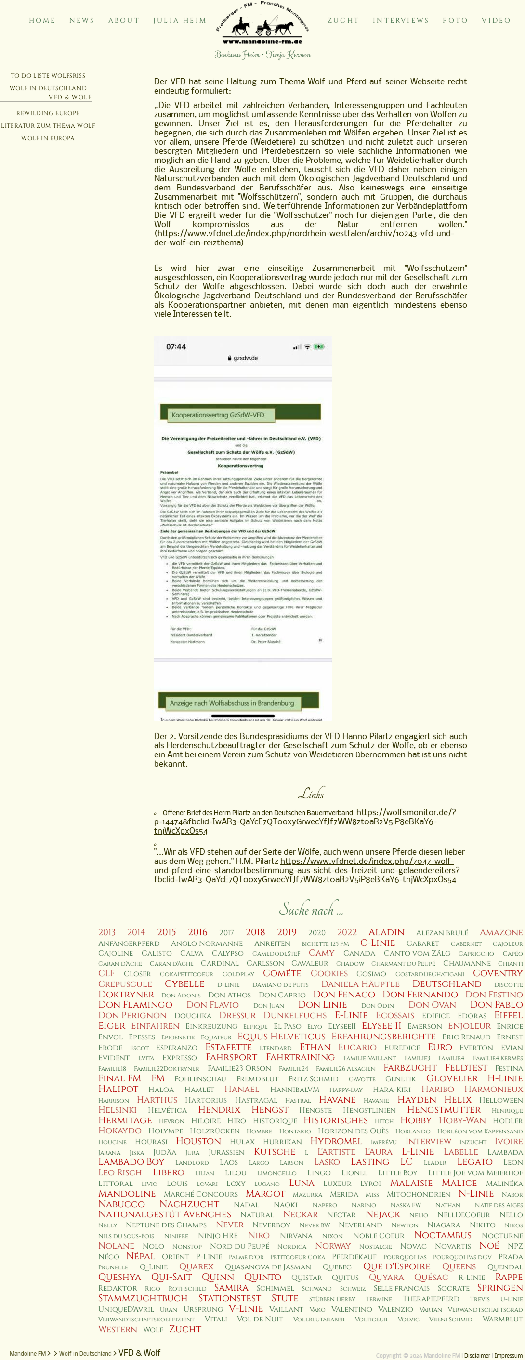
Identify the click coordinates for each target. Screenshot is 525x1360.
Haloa (161, 1090)
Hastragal (256, 1100)
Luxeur (337, 1184)
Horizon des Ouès (353, 1131)
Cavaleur (309, 963)
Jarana (109, 1153)
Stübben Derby (332, 1299)
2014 (136, 933)
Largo (259, 1163)
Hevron (171, 1122)
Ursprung (203, 1310)
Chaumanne (467, 963)
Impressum (509, 1356)
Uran (168, 1310)
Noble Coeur (379, 1236)
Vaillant (286, 1310)
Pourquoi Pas (405, 1257)
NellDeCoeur (463, 1215)
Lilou (236, 1173)
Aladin (386, 932)
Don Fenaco (344, 994)
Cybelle (185, 984)
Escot (139, 1048)
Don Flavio (212, 1005)
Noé (489, 1245)
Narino (364, 1205)
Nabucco (121, 1204)
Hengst (270, 1110)
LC (406, 1162)
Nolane (116, 1246)
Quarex (196, 1267)
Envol (110, 1037)
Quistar (306, 1278)
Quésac (431, 1277)
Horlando (413, 1132)
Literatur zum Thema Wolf (48, 126)
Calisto (157, 953)
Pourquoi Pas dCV (462, 1257)
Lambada (505, 1152)
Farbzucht (410, 1068)
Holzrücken (215, 1131)
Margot (265, 1193)
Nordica (291, 1247)
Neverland (360, 1225)
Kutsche (275, 1151)
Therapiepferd (431, 1299)
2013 (107, 933)
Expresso (179, 1058)
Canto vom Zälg (417, 953)
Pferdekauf (354, 1257)
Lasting (370, 1162)
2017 (226, 933)
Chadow (350, 964)
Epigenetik (178, 1038)
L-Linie (418, 1151)
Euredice (402, 1048)
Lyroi (370, 1184)
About (124, 20)
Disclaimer (477, 1356)
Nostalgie (375, 1247)
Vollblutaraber (319, 1320)
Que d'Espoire (397, 1266)
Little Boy (398, 1173)
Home (42, 20)
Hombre (259, 1132)
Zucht (344, 20)
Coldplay (238, 974)
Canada (359, 953)
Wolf (153, 1330)
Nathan (447, 1205)
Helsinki (117, 1110)
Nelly (107, 1226)
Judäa (164, 1152)
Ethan (315, 1047)
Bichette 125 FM (325, 944)
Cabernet (466, 944)
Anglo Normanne (207, 944)
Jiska (137, 1153)
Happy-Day (346, 1090)
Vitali (216, 1319)
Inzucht (472, 1142)
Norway (333, 1246)
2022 (347, 933)
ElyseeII (342, 1027)
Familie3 (417, 1058)
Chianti (510, 964)
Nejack (383, 1214)
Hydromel (336, 1141)
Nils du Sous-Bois (126, 1236)
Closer (137, 974)
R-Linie (472, 1278)
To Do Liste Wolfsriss (48, 76)
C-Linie (377, 943)
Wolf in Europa (48, 138)
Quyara (386, 1277)
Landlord (192, 1163)
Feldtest (466, 1068)
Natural (257, 1215)
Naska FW (406, 1205)
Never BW (315, 1226)
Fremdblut (257, 1079)
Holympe (165, 1131)
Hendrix (219, 1110)
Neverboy (271, 1225)
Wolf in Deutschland (48, 88)
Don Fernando (420, 994)
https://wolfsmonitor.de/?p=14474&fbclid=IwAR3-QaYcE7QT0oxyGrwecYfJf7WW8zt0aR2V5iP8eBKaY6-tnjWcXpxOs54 (305, 822)
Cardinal (220, 963)
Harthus (157, 1100)
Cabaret (423, 944)
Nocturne (502, 1236)
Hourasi (151, 1142)
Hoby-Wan (462, 1121)
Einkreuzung (211, 1027)
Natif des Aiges (499, 1205)
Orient (175, 1257)
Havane (337, 1099)
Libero (168, 1172)
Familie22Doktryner (166, 1069)
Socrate (454, 1288)
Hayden (416, 1099)
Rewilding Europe (48, 113)
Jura (192, 1153)
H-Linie (505, 1078)
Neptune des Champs (166, 1225)
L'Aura (379, 1152)
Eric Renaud (466, 1037)
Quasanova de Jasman (268, 1267)
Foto (456, 20)
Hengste (315, 1110)
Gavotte (362, 1080)
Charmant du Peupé (403, 964)
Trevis (480, 1299)
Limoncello (277, 1174)
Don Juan (268, 1006)
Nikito (483, 1225)
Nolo (153, 1246)
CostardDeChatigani (429, 974)
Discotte (508, 985)
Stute (285, 1298)
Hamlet (199, 1090)
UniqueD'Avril (126, 1310)
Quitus (345, 1278)
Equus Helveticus (281, 1036)
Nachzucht (189, 1204)
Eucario (357, 1047)
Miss (372, 1195)
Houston (198, 1141)
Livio (150, 1184)
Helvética (167, 1110)
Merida (344, 1194)
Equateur (216, 1038)
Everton (476, 1048)
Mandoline (127, 1193)
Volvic (409, 1320)
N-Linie (476, 1193)
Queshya (119, 1277)
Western (117, 1329)
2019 (287, 932)
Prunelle (113, 1268)
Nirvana (296, 1236)
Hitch (384, 1122)
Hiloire (206, 1121)
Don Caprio (282, 995)
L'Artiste (336, 1152)
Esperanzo (176, 1048)
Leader (435, 1163)
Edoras (472, 1016)
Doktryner (126, 994)
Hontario (295, 1132)
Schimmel (275, 1288)
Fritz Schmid (314, 1079)
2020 (317, 933)
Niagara (443, 1225)
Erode (110, 1048)
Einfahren (155, 1026)
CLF (106, 974)
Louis (177, 1184)
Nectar (341, 1215)
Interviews (401, 20)
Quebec (337, 1267)
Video (497, 20)
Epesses (142, 1037)
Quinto (262, 1277)
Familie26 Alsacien (346, 1069)
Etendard (276, 1048)
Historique (275, 1121)
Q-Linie (154, 1267)
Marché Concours (201, 1194)
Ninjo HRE (218, 1236)
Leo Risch (120, 1173)
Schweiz (353, 1289)
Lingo (319, 1173)
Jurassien (227, 1152)
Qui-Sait (171, 1277)
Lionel (354, 1173)
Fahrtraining (300, 1057)
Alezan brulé (442, 933)
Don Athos (229, 995)
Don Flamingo (135, 1004)
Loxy (236, 1184)
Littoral (115, 1184)
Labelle (461, 1152)
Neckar (300, 1215)
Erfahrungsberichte (383, 1036)
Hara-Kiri (392, 1090)
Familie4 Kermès (498, 1058)
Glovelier (452, 1078)
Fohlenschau (200, 1079)
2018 (255, 932)
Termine (379, 1299)
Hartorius (206, 1100)
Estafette (228, 1047)
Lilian (204, 1174)
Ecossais (395, 1016)
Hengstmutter (444, 1110)
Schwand (317, 1289)
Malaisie (411, 1183)
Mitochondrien (419, 1194)
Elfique (255, 1027)
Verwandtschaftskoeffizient (146, 1320)
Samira (231, 1287)
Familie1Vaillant (369, 1058)
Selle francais (402, 1288)
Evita (146, 1058)
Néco (108, 1257)
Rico (152, 1289)
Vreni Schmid (450, 1320)
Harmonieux (493, 1089)
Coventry (498, 973)
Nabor (512, 1195)
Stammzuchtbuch (143, 1298)
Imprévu (384, 1142)
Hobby (416, 1120)
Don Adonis (181, 996)
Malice (459, 1183)
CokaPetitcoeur (186, 974)
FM (158, 1078)
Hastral (298, 1101)
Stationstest (229, 1298)
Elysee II (382, 1026)
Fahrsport (231, 1057)
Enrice (510, 1027)
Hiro (236, 1121)
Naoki (286, 1205)
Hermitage (125, 1120)
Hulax (242, 1142)
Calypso (228, 953)
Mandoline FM (28, 1354)
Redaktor (117, 1288)
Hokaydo (120, 1131)
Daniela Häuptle (360, 984)
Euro (440, 1047)
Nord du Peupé (239, 1246)
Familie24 (293, 1069)
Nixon (332, 1236)
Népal (141, 1256)
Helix (458, 1099)
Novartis (453, 1246)
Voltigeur (371, 1320)
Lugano (267, 1184)
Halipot (118, 1089)
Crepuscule (125, 984)
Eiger (111, 1026)
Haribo (437, 1089)
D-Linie (228, 985)
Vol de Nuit (260, 1319)
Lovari (207, 1184)
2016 (198, 932)
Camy (322, 953)
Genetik (400, 1079)
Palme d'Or (246, 1257)
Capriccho (476, 954)
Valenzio (395, 1310)
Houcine (112, 1142)
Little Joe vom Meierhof (475, 1173)
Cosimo (371, 974)
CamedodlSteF (276, 954)
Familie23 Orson (239, 1069)
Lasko (327, 1162)
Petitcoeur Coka (297, 1257)
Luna (302, 1183)
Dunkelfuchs (295, 1016)
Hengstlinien (369, 1110)
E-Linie (351, 1015)
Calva (191, 953)
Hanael (242, 1089)
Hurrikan (282, 1142)
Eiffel (508, 1015)
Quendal (505, 1267)
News (82, 20)
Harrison (113, 1101)
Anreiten (272, 944)
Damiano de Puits (280, 985)
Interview (428, 1141)
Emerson (424, 1027)
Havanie (376, 1101)
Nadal (246, 1205)
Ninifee (176, 1236)
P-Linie (209, 1257)
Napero (325, 1205)
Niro (259, 1235)
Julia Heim (180, 20)
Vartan (431, 1310)
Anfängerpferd (129, 944)
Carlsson (265, 963)
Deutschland (447, 984)
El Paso (288, 1027)
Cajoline (115, 953)
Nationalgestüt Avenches (164, 1214)
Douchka (192, 1016)
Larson (291, 1163)
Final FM (119, 1078)
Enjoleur (469, 1026)
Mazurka (307, 1195)
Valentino (351, 1310)
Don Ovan (432, 1005)
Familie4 (451, 1058)
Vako (318, 1310)
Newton (405, 1226)
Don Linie (322, 1004)
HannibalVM (294, 1090)
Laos (229, 1163)
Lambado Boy (131, 1162)
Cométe (282, 973)
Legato (475, 1162)
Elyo (314, 1027)
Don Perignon (132, 1016)
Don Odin (377, 1006)
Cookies (329, 974)
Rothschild (188, 1289)
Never (230, 1225)
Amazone (501, 933)
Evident (114, 1058)
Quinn (218, 1277)
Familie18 (112, 1069)
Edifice (436, 1016)
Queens (459, 1267)
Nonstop (187, 1247)
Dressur (237, 1016)
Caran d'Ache (120, 964)
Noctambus (443, 1235)
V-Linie (246, 1309)
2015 (166, 932)
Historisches (335, 1120)
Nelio (418, 1216)
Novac (413, 1246)
